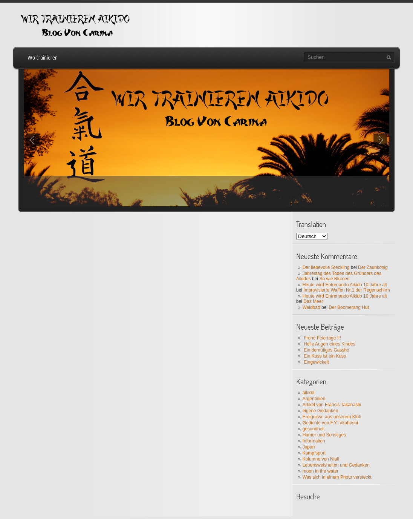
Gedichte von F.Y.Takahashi (330, 422)
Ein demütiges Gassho (326, 350)
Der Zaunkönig (373, 267)
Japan (309, 447)
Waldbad (311, 307)
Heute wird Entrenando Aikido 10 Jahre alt (345, 284)
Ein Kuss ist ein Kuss (325, 356)
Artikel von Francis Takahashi (332, 404)
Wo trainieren (43, 58)
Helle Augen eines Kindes (329, 344)
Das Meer (313, 301)
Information (314, 441)
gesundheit (314, 428)
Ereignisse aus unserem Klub (332, 416)
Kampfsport (314, 453)
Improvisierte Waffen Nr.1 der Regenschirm (346, 290)
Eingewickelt (316, 362)
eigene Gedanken (320, 410)
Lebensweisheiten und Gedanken (336, 465)
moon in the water (320, 471)
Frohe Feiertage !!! (322, 338)
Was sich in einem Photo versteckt (337, 477)
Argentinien (314, 398)
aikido (308, 392)
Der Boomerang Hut (349, 307)
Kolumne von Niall (321, 459)
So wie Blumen (334, 278)
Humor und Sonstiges (324, 435)
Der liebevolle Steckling (326, 267)
